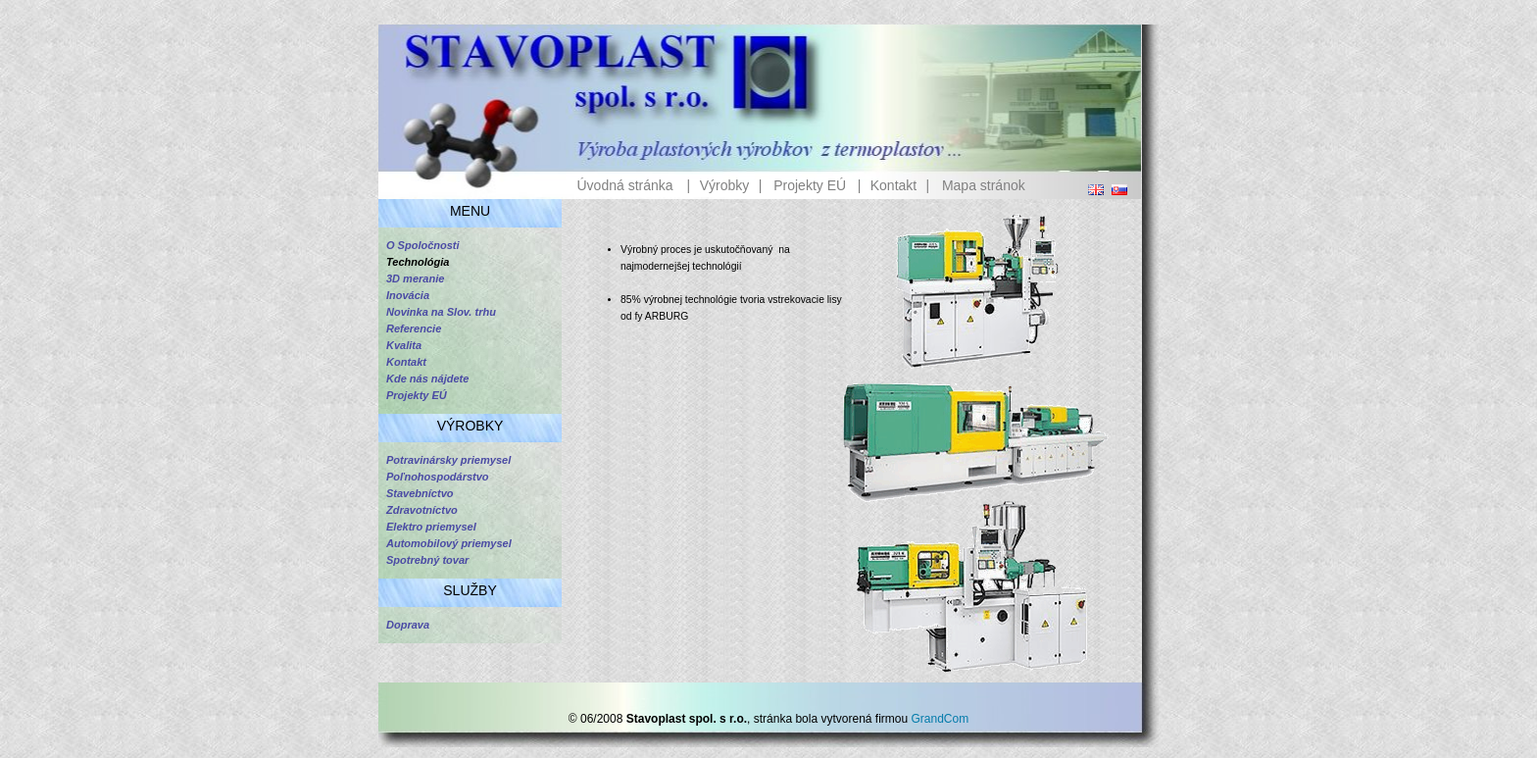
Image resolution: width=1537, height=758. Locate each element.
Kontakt (893, 185)
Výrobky (725, 185)
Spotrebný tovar (427, 560)
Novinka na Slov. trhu (441, 312)
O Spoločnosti (423, 245)
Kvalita (403, 345)
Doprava (407, 625)
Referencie (413, 328)
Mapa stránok (983, 185)
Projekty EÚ (809, 185)
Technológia (417, 262)
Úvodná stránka (624, 185)
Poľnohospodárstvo (437, 476)
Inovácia (407, 295)
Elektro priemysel (431, 526)
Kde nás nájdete (427, 378)
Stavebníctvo (419, 493)
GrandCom (940, 719)
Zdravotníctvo (422, 510)
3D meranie (415, 278)
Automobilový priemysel (449, 543)
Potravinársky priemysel (448, 460)
